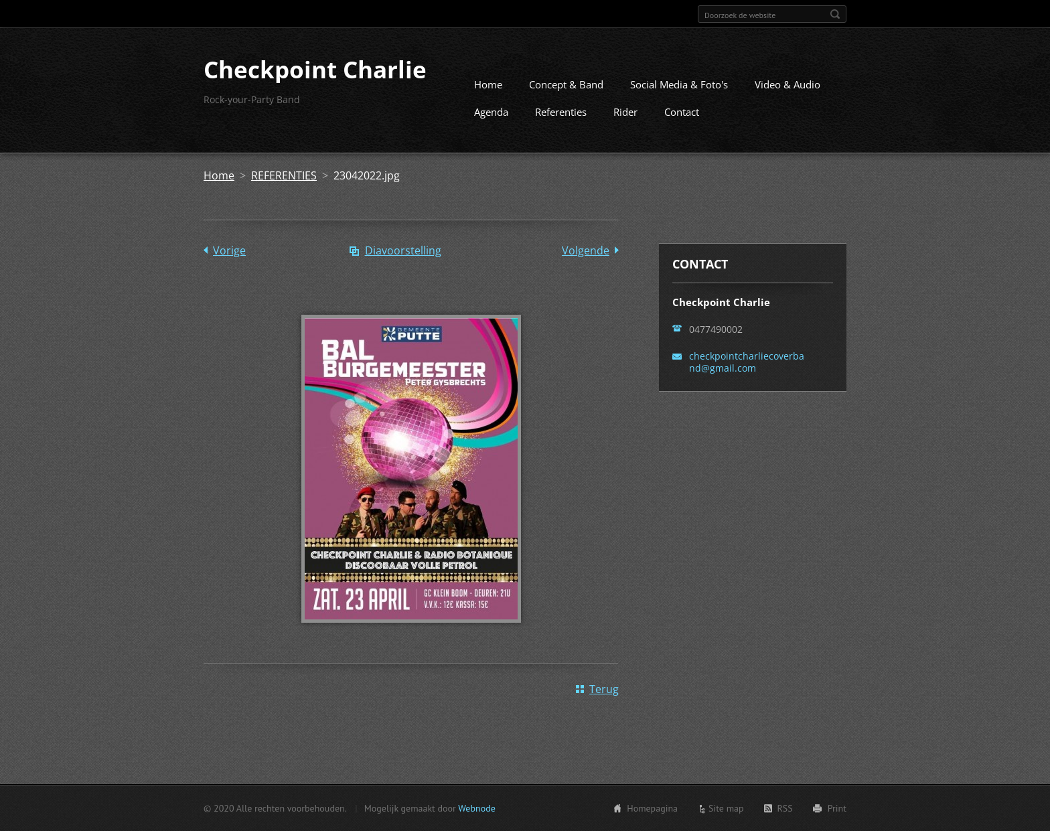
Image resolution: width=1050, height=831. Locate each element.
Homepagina (652, 808)
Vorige (229, 250)
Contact (681, 112)
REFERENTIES (284, 175)
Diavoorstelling (403, 250)
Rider (625, 112)
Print (837, 808)
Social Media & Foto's (679, 84)
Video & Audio (787, 84)
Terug (604, 689)
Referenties (561, 112)
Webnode (476, 808)
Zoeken (835, 14)
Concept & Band (566, 84)
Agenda (491, 112)
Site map (726, 808)
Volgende (585, 250)
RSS (785, 808)
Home (488, 84)
